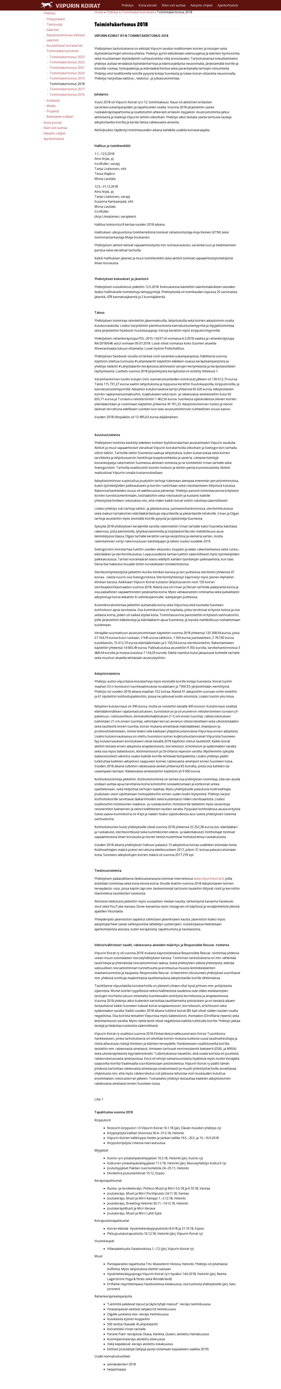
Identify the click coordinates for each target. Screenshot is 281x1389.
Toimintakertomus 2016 (67, 94)
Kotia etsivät (148, 5)
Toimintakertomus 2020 (67, 73)
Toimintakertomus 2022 (67, 62)
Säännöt (52, 30)
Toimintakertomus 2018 (67, 84)
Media (50, 106)
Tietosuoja (54, 24)
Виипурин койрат (60, 116)
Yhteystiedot (55, 19)
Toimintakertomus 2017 (67, 89)
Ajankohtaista (228, 5)
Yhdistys (127, 5)
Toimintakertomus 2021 (67, 67)
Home (98, 12)
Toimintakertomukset (138, 12)
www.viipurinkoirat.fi (209, 878)
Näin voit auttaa (173, 5)
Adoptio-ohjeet (201, 5)
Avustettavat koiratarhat (64, 45)
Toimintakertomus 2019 (67, 78)
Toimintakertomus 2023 (67, 57)
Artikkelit (53, 100)
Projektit (52, 111)
